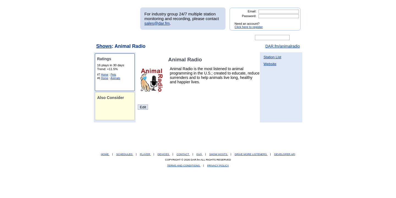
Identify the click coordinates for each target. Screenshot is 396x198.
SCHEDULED (124, 154)
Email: (252, 11)
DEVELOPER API (284, 154)
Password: (249, 16)
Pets (113, 74)
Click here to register (249, 27)
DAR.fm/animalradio (282, 46)
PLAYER (145, 154)
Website (269, 64)
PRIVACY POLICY (218, 165)
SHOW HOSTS (218, 154)
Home (104, 74)
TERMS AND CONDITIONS (184, 165)
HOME (105, 154)
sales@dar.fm (157, 23)
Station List (272, 57)
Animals (115, 78)
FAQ (200, 154)
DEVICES (164, 154)
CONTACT (183, 154)
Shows (104, 46)
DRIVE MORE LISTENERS (251, 154)
